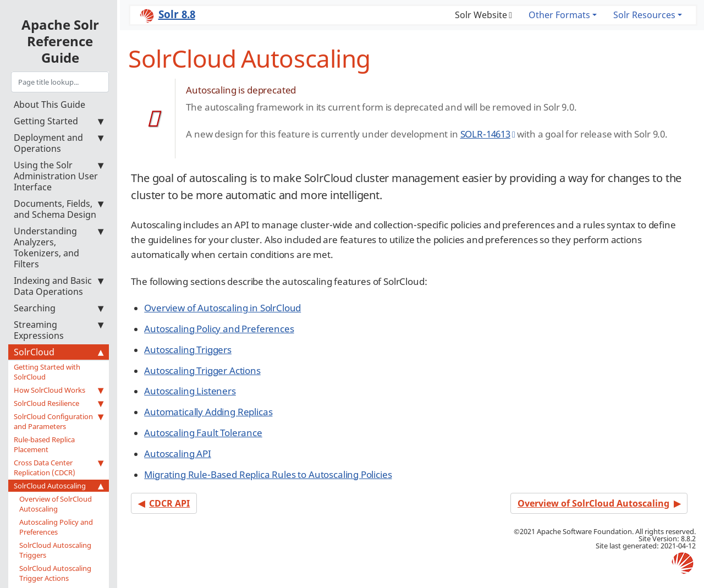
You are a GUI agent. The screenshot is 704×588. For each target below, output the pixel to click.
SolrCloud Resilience (58, 403)
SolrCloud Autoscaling (58, 486)
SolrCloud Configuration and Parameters (58, 421)
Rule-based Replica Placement (44, 444)
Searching (58, 308)
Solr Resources (644, 15)
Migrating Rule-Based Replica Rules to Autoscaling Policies (268, 474)
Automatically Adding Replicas (208, 411)
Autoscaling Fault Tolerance (203, 432)
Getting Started (58, 121)
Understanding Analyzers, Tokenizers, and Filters (58, 247)
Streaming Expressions (58, 330)
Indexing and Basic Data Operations (58, 286)
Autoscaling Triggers (188, 349)
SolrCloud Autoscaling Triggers (55, 550)
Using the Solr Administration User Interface (58, 176)
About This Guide (49, 104)
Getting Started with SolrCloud (47, 372)
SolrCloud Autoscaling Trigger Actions (55, 573)
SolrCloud (58, 352)
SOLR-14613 (485, 134)
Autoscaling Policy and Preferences (56, 527)
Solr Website (481, 15)
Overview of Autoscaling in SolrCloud (222, 307)
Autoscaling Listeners (189, 390)
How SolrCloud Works (58, 390)
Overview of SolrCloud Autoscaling (55, 504)
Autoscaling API (177, 453)
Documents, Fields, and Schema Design (58, 209)
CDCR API (169, 503)
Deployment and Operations (58, 143)
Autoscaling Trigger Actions (202, 370)
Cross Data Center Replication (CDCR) (58, 467)
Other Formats (559, 15)
